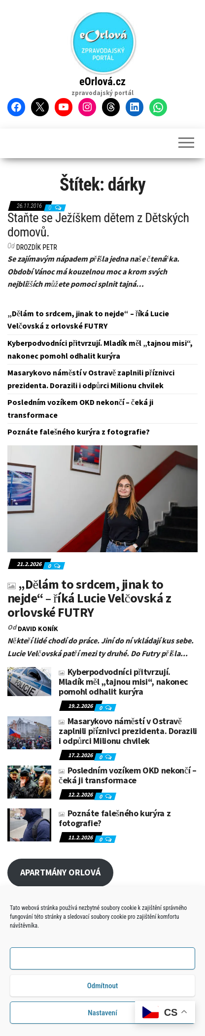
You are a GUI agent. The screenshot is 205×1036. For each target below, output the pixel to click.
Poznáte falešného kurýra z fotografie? (78, 431)
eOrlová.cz (102, 81)
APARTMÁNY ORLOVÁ (60, 872)
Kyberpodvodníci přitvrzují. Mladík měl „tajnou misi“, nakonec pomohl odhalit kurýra (123, 681)
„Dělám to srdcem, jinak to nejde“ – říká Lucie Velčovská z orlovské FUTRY (89, 598)
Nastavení (102, 1012)
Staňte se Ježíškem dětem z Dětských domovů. (98, 224)
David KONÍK (38, 628)
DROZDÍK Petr (36, 247)
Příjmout (102, 958)
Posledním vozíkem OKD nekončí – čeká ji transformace (127, 775)
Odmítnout (102, 985)
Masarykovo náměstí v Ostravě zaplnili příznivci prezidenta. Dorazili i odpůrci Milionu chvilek (128, 730)
